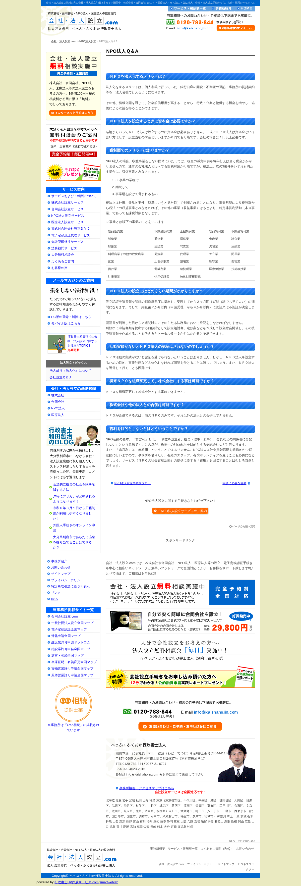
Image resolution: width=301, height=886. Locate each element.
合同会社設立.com (64, 616)
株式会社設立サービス (67, 202)
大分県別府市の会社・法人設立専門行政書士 (73, 435)
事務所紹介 (59, 561)
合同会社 (57, 402)
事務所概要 (157, 848)
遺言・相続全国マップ (67, 655)
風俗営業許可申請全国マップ (72, 675)
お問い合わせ (60, 567)
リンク (56, 592)
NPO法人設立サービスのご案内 (184, 511)
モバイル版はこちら (65, 323)
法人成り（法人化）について (71, 370)
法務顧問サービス (64, 248)
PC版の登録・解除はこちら (71, 317)
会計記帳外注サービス (67, 242)
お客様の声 (59, 268)
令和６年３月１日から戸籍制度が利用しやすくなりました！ (74, 513)
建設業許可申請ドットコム (70, 642)
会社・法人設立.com (82, 20)
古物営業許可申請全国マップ (72, 668)
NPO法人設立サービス (67, 215)
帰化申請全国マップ (65, 636)
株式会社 (57, 395)
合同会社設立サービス (67, 209)
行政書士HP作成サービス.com (77, 882)
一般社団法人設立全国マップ (72, 623)
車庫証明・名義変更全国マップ (74, 662)
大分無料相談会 (62, 255)
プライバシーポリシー (67, 580)
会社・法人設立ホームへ (245, 8)
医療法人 (57, 415)
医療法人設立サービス (67, 222)
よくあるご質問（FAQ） (216, 848)
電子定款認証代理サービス (70, 235)
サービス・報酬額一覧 (188, 8)
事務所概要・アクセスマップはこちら (146, 788)
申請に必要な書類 (234, 483)
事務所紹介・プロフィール (222, 8)
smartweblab (109, 882)
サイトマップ (60, 573)
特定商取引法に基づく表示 (70, 586)
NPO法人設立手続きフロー (133, 483)
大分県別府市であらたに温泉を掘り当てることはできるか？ (74, 542)
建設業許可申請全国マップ (70, 649)
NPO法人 (58, 408)
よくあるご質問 (62, 261)
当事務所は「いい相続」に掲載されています (73, 725)
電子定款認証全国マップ (69, 629)
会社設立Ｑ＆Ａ (61, 377)
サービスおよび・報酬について (74, 196)
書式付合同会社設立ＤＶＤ (70, 228)
